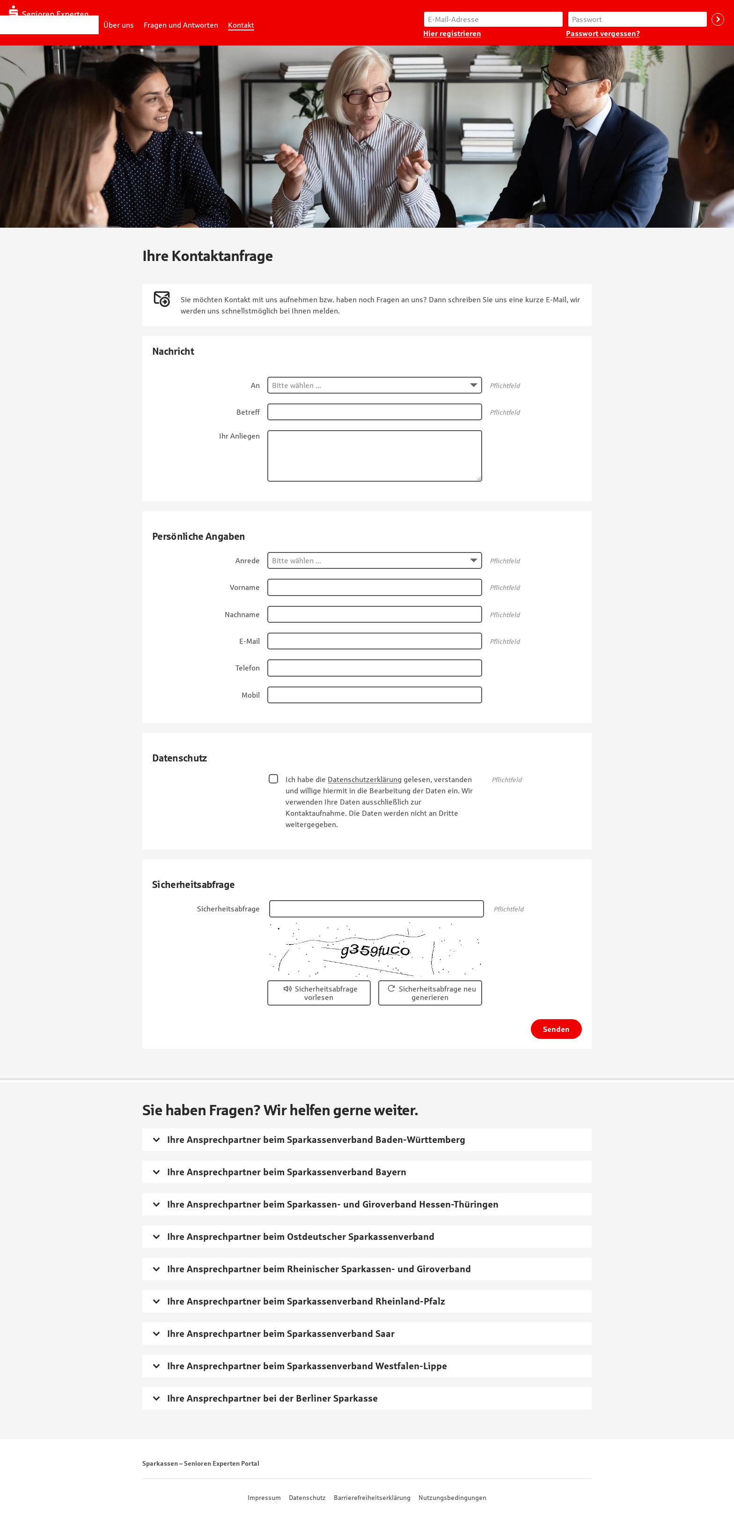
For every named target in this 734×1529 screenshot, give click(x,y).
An (255, 385)
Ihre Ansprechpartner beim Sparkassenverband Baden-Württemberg (316, 1139)
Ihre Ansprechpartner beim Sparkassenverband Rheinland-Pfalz (306, 1301)
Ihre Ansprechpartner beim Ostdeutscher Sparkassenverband (300, 1236)
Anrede (247, 560)
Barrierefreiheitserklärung (372, 1497)
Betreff (248, 412)
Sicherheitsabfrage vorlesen (326, 993)
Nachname (242, 614)
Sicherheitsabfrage (228, 908)
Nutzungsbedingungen (452, 1497)
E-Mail (249, 641)
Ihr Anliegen (239, 436)
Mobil (251, 695)
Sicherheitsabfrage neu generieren (437, 993)
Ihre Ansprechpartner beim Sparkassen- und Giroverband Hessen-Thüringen (333, 1204)
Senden (556, 1029)
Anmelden (718, 19)
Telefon (247, 668)
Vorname (245, 587)
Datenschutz (307, 1497)
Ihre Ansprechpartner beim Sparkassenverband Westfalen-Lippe (307, 1366)
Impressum (264, 1497)
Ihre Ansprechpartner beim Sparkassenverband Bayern (286, 1172)
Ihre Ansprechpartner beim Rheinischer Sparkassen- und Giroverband (319, 1269)
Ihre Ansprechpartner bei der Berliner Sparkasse (272, 1398)
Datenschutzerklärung (365, 779)
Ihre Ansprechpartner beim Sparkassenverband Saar (281, 1333)
